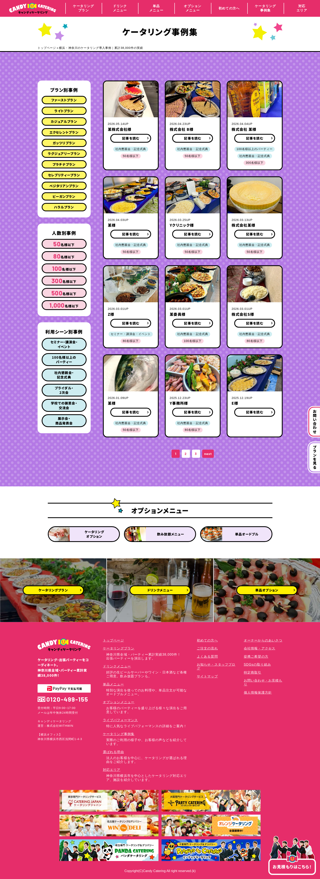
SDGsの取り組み (257, 664)
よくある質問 (207, 656)
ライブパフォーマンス (120, 720)
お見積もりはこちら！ (292, 864)
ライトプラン (64, 110)
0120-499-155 (63, 699)
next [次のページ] (208, 454)
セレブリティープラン (64, 174)
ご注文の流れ (207, 648)
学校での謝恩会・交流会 (64, 405)
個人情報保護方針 (258, 692)
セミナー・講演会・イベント (64, 344)
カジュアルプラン (64, 121)
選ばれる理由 (113, 752)
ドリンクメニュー (120, 8)
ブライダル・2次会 (64, 390)
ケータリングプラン (83, 8)
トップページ (47, 47)
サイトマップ (207, 676)
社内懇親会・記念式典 (64, 375)
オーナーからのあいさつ (263, 640)
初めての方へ (229, 8)
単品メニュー (156, 8)
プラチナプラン (64, 164)
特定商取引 (252, 672)
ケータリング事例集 (265, 8)
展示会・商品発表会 (64, 420)
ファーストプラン (64, 99)
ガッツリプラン (64, 142)
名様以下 (64, 243)
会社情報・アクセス (259, 648)
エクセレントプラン (64, 132)
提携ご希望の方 (256, 656)
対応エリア (302, 8)
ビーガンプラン (63, 196)
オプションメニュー (192, 8)
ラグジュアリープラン (64, 153)
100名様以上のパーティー (64, 359)
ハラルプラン (64, 207)
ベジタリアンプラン (64, 185)
